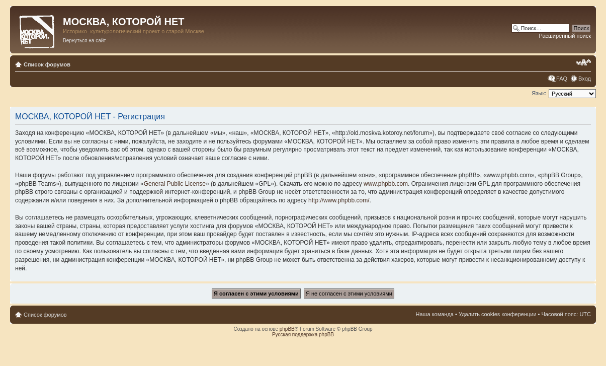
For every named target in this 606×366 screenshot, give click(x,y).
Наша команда (435, 314)
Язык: (539, 93)
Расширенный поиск (565, 36)
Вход (584, 79)
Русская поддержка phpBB (303, 334)
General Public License (175, 183)
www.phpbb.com (386, 183)
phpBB (287, 329)
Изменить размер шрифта (583, 62)
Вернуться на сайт (84, 40)
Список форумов (47, 64)
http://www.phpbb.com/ (338, 200)
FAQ (561, 79)
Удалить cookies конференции (498, 314)
